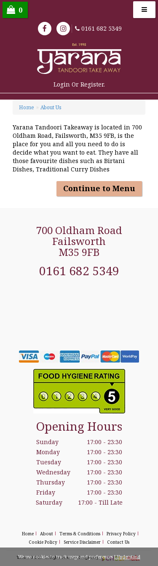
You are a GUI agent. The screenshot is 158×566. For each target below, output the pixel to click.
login (62, 84)
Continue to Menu (99, 188)
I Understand (127, 557)
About (46, 534)
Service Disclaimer (82, 542)
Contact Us (118, 542)
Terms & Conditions (79, 534)
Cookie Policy (43, 542)
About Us (51, 107)
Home (26, 107)
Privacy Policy (121, 534)
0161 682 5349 (101, 28)
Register (92, 84)
